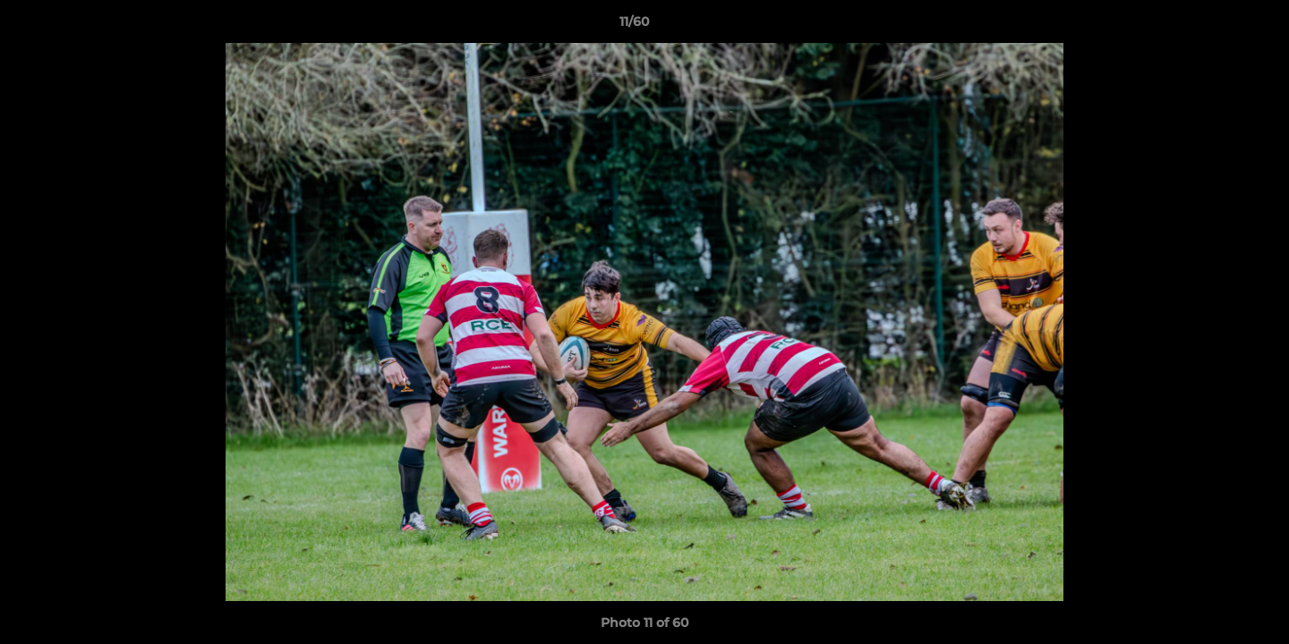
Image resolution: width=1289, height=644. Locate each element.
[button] (1214, 26)
